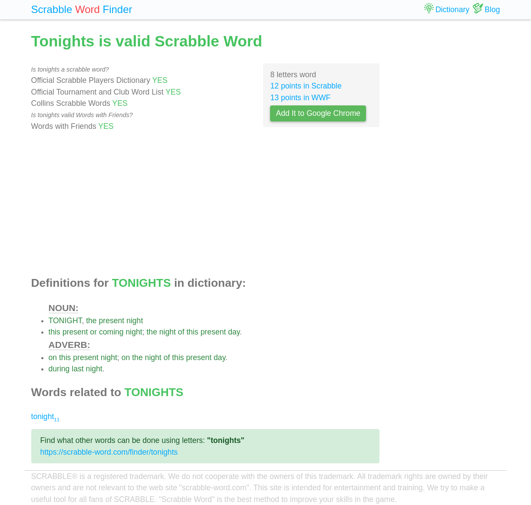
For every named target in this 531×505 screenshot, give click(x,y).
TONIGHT (65, 320)
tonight (45, 416)
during (59, 368)
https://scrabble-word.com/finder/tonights (109, 452)
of (181, 332)
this (54, 332)
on (53, 357)
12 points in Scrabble (305, 86)
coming (111, 332)
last (77, 368)
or (93, 332)
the (91, 320)
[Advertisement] (205, 204)
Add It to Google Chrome (318, 113)
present (112, 320)
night (134, 320)
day (234, 332)
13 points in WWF (300, 97)
